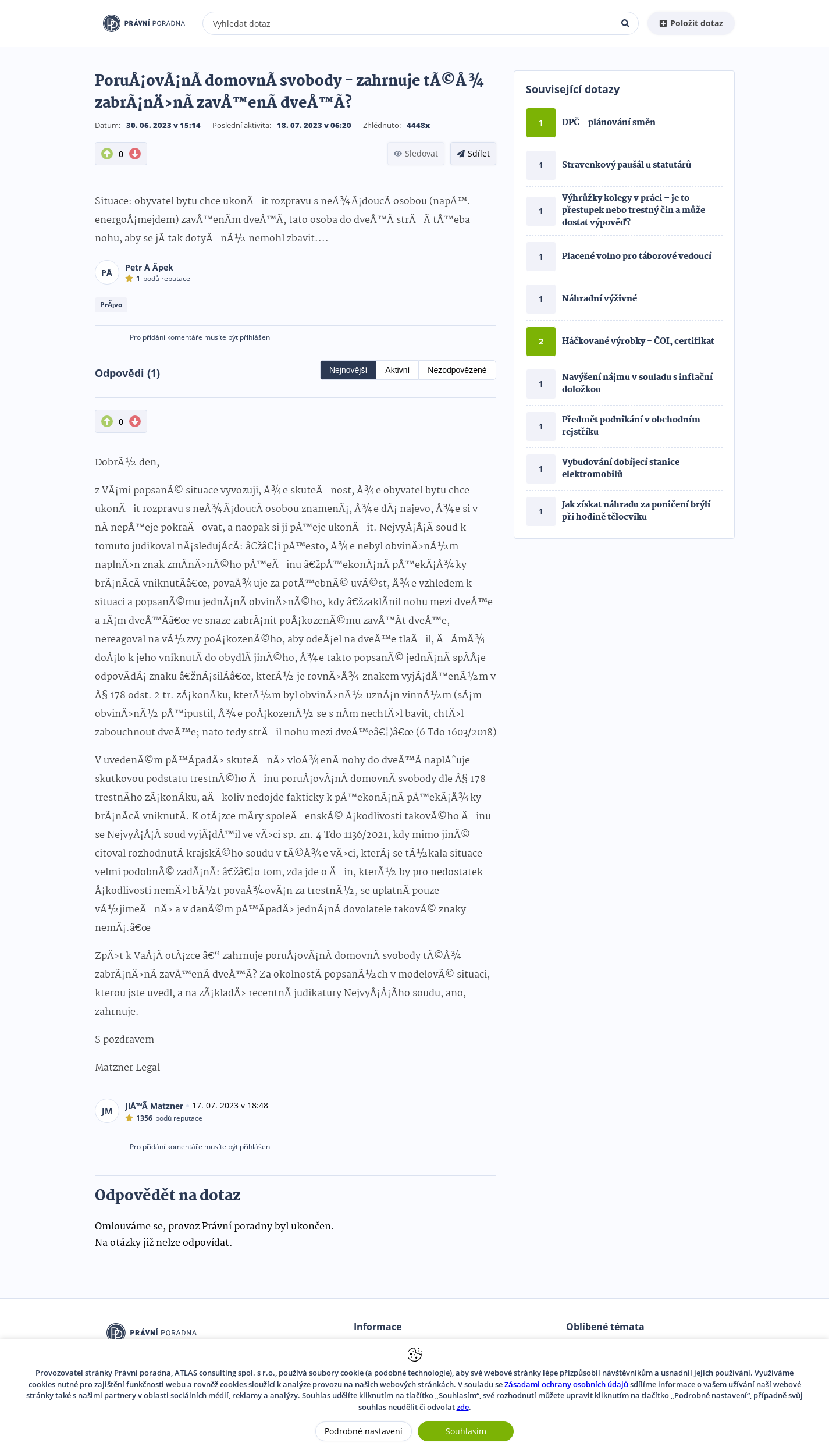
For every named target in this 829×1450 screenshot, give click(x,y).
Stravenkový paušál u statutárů (626, 165)
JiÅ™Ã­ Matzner (154, 1105)
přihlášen (255, 337)
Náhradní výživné (599, 299)
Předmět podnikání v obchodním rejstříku (631, 426)
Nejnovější (348, 370)
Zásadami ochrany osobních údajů (566, 1384)
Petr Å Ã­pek (149, 267)
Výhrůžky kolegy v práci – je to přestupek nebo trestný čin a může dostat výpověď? (633, 210)
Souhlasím (466, 1431)
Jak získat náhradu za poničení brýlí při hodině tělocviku (636, 511)
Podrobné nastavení (364, 1431)
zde (463, 1407)
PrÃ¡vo (111, 305)
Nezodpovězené (457, 370)
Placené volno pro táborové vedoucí (636, 257)
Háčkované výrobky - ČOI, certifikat (638, 342)
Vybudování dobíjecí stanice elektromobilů (620, 469)
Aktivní (397, 370)
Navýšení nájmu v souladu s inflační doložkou (637, 384)
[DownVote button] (135, 153)
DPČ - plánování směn (609, 123)
